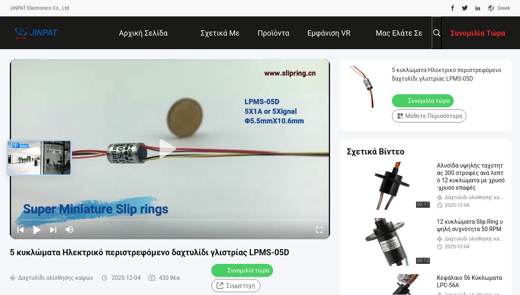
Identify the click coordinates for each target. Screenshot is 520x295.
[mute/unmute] (69, 229)
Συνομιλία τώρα (243, 270)
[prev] (20, 229)
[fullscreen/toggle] (319, 229)
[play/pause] (37, 229)
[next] (53, 229)
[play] (170, 149)
